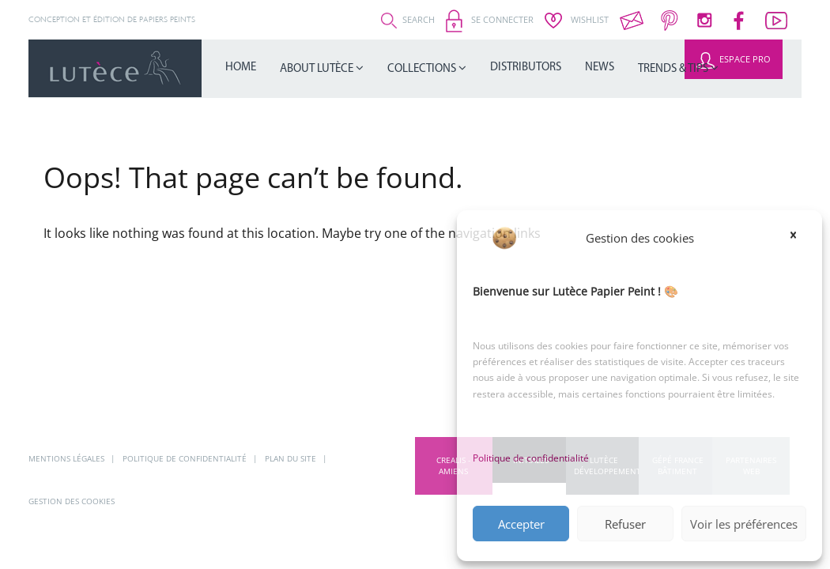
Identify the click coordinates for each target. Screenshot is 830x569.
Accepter (521, 524)
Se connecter (490, 19)
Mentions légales (67, 458)
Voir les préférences (744, 524)
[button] (798, 238)
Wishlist (577, 19)
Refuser (625, 524)
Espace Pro (733, 59)
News (525, 67)
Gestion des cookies (71, 501)
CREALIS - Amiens (453, 465)
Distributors (466, 67)
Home (234, 67)
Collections (383, 68)
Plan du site (292, 458)
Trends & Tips (586, 68)
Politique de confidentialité (531, 458)
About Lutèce (296, 68)
